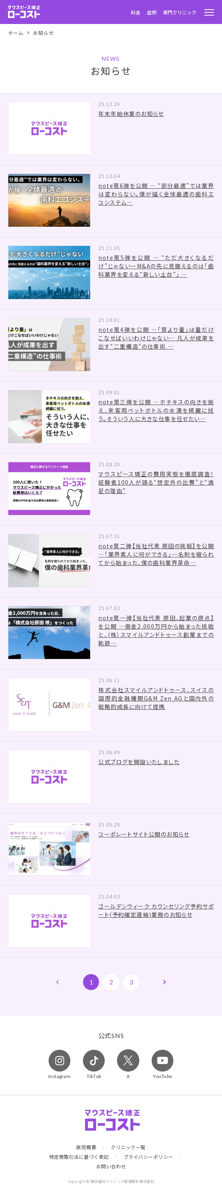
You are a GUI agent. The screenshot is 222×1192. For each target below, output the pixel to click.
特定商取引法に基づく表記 (79, 1156)
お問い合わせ (111, 1166)
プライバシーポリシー (148, 1156)
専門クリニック (179, 12)
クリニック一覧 (128, 1147)
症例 (152, 12)
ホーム (16, 32)
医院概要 (86, 1147)
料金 (136, 12)
